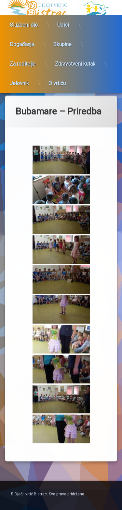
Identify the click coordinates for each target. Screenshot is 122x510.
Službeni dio (24, 20)
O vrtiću (57, 78)
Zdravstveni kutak (75, 59)
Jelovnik (19, 78)
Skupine (62, 39)
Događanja (22, 39)
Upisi (63, 20)
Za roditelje (22, 59)
